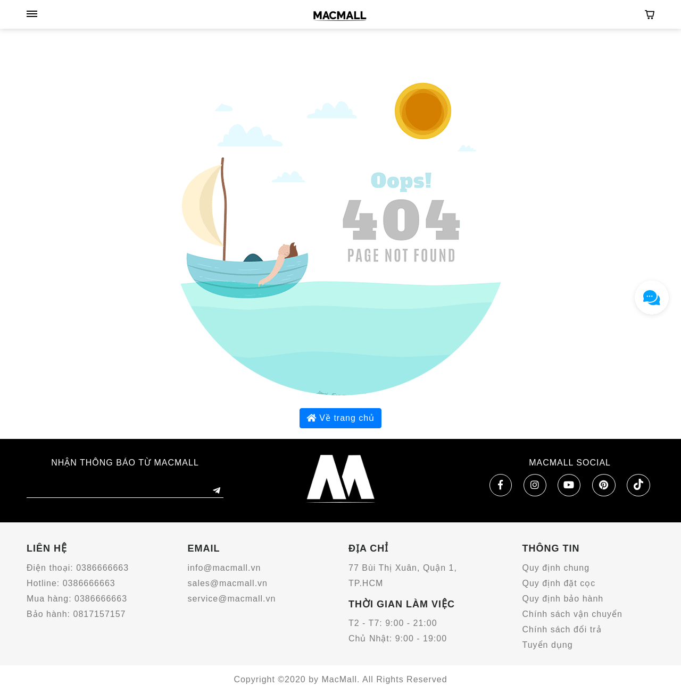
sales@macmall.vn (228, 583)
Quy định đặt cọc (559, 583)
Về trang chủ (340, 417)
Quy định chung (556, 567)
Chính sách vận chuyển (572, 614)
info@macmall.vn (224, 567)
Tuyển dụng (547, 644)
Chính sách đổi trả (562, 629)
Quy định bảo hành (563, 598)
